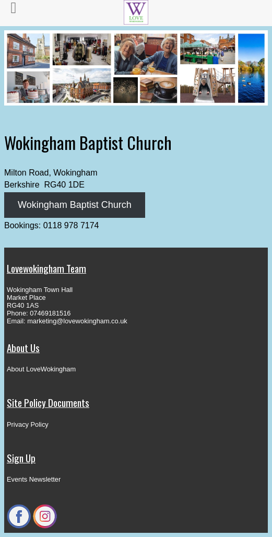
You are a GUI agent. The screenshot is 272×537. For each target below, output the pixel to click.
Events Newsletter (34, 479)
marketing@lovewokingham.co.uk (77, 321)
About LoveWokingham (41, 369)
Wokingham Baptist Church (75, 205)
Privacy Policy (28, 424)
